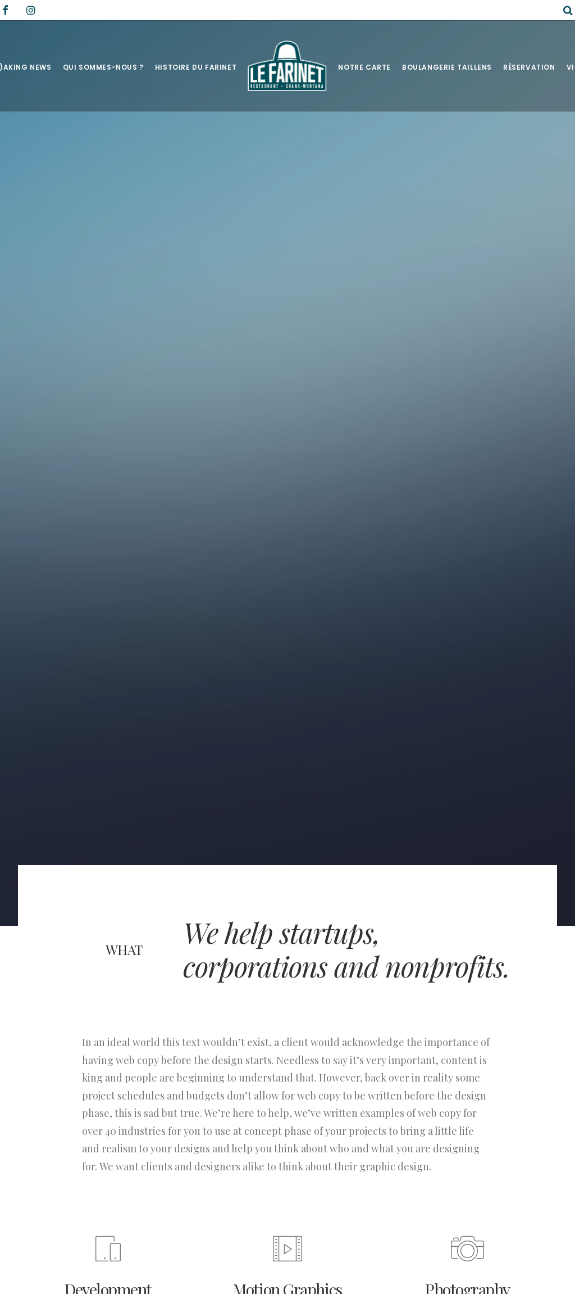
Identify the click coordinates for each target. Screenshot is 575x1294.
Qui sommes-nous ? (103, 67)
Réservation (529, 67)
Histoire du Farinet (195, 67)
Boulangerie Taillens (447, 67)
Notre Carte (364, 67)
